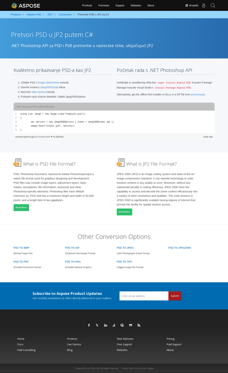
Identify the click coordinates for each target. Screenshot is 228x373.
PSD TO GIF (72, 247)
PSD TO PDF (21, 261)
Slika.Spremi (38, 91)
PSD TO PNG (73, 261)
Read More (21, 207)
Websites (136, 5)
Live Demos (74, 344)
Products (87, 5)
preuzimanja (198, 94)
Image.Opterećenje (48, 82)
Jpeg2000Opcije (49, 87)
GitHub (59, 136)
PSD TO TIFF (124, 261)
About (150, 5)
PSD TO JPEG (125, 247)
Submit (175, 296)
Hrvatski (191, 5)
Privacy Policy (128, 368)
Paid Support (174, 344)
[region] (114, 122)
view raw (208, 136)
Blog (69, 350)
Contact (150, 368)
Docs (20, 344)
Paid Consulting (26, 350)
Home (20, 338)
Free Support (124, 344)
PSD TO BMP (21, 247)
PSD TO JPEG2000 (179, 247)
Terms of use (140, 368)
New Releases (125, 338)
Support (120, 5)
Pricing (170, 338)
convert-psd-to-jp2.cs (26, 136)
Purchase (104, 5)
